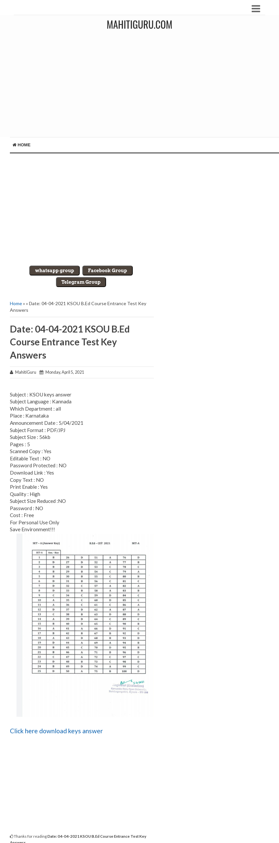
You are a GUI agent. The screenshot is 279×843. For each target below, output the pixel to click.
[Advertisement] (141, 88)
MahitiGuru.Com (139, 24)
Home (22, 144)
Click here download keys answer (56, 731)
